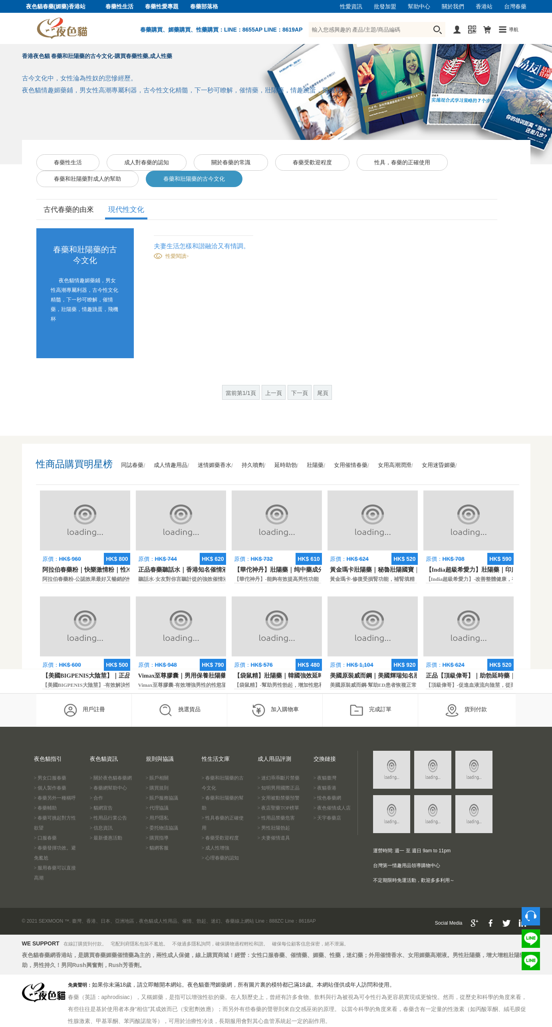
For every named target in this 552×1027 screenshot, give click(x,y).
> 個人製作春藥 (50, 788)
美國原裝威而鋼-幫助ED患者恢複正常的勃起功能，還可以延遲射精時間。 (415, 685)
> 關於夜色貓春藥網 (111, 778)
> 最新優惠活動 (106, 838)
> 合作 (96, 798)
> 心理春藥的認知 (220, 858)
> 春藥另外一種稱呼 (55, 798)
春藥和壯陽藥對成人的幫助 (87, 179)
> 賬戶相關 (157, 778)
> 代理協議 (157, 808)
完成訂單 (370, 710)
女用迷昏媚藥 (438, 465)
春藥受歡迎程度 (312, 163)
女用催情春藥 (350, 465)
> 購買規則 (157, 788)
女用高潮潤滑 (394, 465)
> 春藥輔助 (45, 808)
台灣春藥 (515, 7)
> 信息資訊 (101, 828)
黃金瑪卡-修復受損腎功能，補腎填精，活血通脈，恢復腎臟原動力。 (408, 579)
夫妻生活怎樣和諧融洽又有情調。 (202, 246)
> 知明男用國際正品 (279, 788)
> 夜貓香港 (325, 788)
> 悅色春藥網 (328, 798)
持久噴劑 (253, 465)
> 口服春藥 (45, 838)
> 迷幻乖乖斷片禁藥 (279, 778)
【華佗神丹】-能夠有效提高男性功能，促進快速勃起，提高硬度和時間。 (318, 579)
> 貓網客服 (157, 848)
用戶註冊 (84, 710)
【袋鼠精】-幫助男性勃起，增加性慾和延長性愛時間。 (297, 685)
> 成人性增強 (216, 848)
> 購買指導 (157, 838)
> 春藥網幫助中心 (108, 788)
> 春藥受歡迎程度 (220, 838)
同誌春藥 (132, 465)
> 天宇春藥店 (328, 818)
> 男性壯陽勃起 (274, 828)
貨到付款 (466, 710)
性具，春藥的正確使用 (402, 163)
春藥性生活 (119, 7)
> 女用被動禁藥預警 (279, 798)
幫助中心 (419, 7)
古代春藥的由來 (69, 209)
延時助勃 (285, 465)
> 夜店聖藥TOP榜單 (278, 808)
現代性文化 (126, 209)
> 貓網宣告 (101, 808)
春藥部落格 (204, 7)
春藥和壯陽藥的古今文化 (194, 179)
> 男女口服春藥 (50, 778)
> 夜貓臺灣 (325, 778)
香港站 (484, 7)
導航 (513, 29)
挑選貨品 (180, 710)
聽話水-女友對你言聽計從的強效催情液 (183, 579)
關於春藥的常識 (230, 163)
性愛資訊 (351, 7)
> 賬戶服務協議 (162, 798)
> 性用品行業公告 (108, 818)
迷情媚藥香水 (214, 465)
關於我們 (453, 7)
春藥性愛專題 (162, 7)
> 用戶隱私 (157, 818)
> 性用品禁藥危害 (276, 818)
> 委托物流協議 (162, 828)
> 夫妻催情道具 (274, 838)
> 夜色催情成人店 (332, 808)
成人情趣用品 (170, 465)
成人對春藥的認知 (146, 163)
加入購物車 (275, 710)
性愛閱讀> (177, 256)
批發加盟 (385, 7)
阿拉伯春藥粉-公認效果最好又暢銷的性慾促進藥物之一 (105, 579)
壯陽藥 (315, 465)
